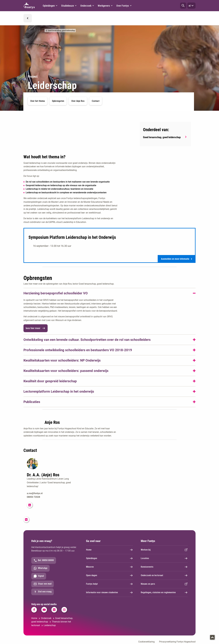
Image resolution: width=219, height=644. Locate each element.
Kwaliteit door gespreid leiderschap (50, 382)
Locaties (164, 558)
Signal (39, 576)
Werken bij (164, 550)
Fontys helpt (109, 584)
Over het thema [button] (37, 101)
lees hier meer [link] (35, 328)
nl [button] (191, 5)
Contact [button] (95, 101)
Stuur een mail (43, 584)
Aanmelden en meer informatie (176, 259)
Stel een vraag (43, 592)
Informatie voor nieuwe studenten (109, 593)
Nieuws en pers (164, 584)
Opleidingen (109, 558)
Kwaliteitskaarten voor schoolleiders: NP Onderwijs (62, 361)
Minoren (109, 567)
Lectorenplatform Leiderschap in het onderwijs (58, 392)
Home (109, 550)
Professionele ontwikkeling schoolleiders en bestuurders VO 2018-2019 (77, 350)
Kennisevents (164, 567)
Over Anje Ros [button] (77, 101)
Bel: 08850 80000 (44, 561)
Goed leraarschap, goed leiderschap (61, 30)
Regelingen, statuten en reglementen (164, 593)
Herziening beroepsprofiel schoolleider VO (55, 294)
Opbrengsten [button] (58, 101)
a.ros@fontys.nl (35, 494)
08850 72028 (33, 497)
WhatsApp (40, 568)
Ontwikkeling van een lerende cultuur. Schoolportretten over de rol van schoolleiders (87, 340)
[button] (183, 6)
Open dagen (109, 576)
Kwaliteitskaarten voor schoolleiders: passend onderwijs (65, 371)
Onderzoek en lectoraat (164, 576)
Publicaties (31, 402)
